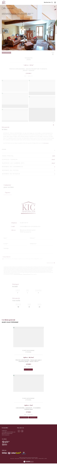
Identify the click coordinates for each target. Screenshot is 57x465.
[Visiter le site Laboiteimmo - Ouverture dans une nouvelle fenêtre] (28, 462)
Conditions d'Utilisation (27, 274)
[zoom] (15, 80)
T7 (32, 13)
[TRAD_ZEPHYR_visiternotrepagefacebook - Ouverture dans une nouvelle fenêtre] (18, 432)
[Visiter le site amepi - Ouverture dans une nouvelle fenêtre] (4, 454)
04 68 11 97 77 (24, 223)
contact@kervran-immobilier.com (30, 226)
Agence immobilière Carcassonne (9, 13)
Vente (18, 13)
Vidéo (52, 52)
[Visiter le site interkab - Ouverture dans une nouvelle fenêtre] (16, 454)
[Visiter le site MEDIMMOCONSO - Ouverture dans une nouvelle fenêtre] (24, 454)
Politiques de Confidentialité (18, 274)
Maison (29, 13)
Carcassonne (24, 13)
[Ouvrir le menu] (55, 2)
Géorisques (46, 143)
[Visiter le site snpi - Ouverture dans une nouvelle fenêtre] (9, 454)
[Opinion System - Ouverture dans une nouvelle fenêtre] (28, 443)
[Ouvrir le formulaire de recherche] (48, 2)
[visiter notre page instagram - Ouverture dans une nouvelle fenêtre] (22, 432)
